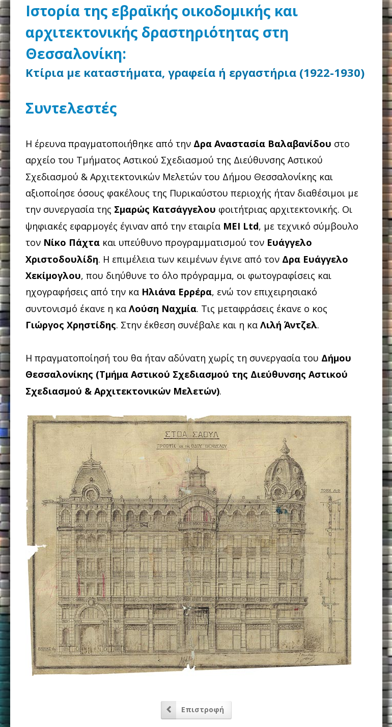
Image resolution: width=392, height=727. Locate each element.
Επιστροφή (202, 709)
